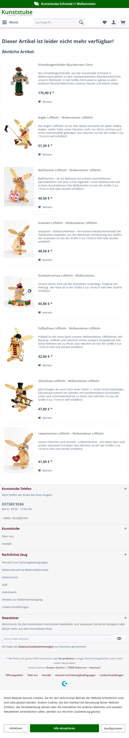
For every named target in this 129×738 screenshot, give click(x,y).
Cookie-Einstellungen (15, 607)
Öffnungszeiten (14, 675)
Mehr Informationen (17, 716)
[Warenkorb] (123, 22)
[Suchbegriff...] (59, 22)
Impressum (9, 592)
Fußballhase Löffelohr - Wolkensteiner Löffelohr (69, 328)
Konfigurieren (113, 728)
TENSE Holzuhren (77, 667)
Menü (10, 21)
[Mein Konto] (113, 22)
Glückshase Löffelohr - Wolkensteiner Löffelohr (69, 381)
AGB (4, 584)
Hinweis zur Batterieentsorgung (22, 599)
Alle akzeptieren (64, 728)
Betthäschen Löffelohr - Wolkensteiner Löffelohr (69, 170)
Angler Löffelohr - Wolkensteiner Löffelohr (65, 118)
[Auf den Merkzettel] (45, 101)
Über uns (8, 536)
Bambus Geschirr (55, 667)
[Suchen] (81, 22)
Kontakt (7, 543)
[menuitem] (10, 22)
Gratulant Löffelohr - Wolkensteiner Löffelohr (67, 223)
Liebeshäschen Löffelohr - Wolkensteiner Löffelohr (71, 434)
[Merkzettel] (104, 22)
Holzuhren (95, 667)
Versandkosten (66, 658)
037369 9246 (13, 504)
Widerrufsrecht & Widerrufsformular (25, 570)
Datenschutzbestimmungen (36, 646)
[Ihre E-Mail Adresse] (57, 639)
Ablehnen (16, 728)
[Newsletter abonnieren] (119, 639)
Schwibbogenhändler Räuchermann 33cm (65, 65)
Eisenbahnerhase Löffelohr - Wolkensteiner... (67, 276)
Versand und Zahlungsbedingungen (25, 562)
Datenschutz (10, 577)
